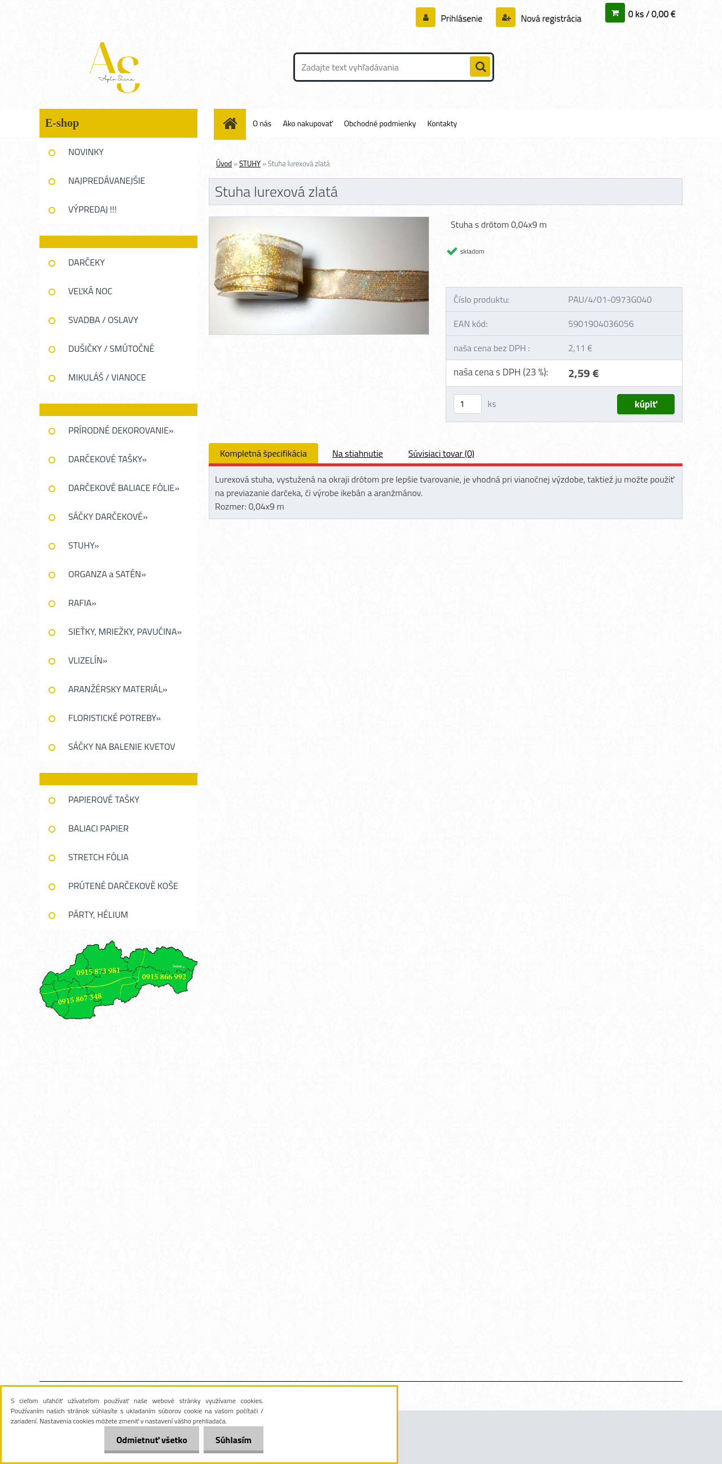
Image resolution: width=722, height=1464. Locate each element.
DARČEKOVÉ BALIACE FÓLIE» (123, 487)
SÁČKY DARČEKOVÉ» (108, 516)
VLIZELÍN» (87, 660)
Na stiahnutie (357, 453)
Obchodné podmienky (380, 123)
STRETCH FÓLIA (98, 857)
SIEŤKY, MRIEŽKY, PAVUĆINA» (125, 631)
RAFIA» (82, 602)
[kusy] (468, 404)
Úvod (224, 163)
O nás (262, 123)
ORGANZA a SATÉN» (107, 574)
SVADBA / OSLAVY (103, 319)
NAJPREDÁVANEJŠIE (106, 180)
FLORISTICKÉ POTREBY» (114, 717)
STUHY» (83, 545)
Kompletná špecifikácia (263, 453)
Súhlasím (231, 1440)
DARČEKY (86, 262)
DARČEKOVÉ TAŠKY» (107, 459)
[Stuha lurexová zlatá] (319, 221)
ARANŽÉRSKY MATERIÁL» (118, 689)
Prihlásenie (462, 18)
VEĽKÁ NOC (90, 291)
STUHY (250, 163)
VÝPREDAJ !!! (92, 209)
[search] (480, 67)
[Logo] (117, 67)
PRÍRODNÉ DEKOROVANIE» (121, 430)
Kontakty (442, 123)
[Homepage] (234, 123)
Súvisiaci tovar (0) (441, 453)
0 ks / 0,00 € (652, 13)
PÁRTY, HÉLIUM (98, 914)
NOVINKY (86, 151)
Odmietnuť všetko (144, 1440)
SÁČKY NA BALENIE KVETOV (121, 746)
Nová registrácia (550, 18)
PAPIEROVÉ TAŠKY (103, 799)
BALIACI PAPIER (98, 828)
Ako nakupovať (307, 123)
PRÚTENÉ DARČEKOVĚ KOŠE (123, 885)
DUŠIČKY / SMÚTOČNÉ (111, 348)
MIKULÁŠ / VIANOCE (107, 377)
